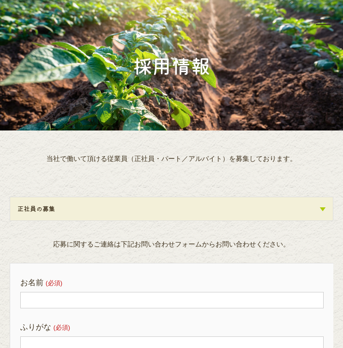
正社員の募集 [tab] (171, 208)
